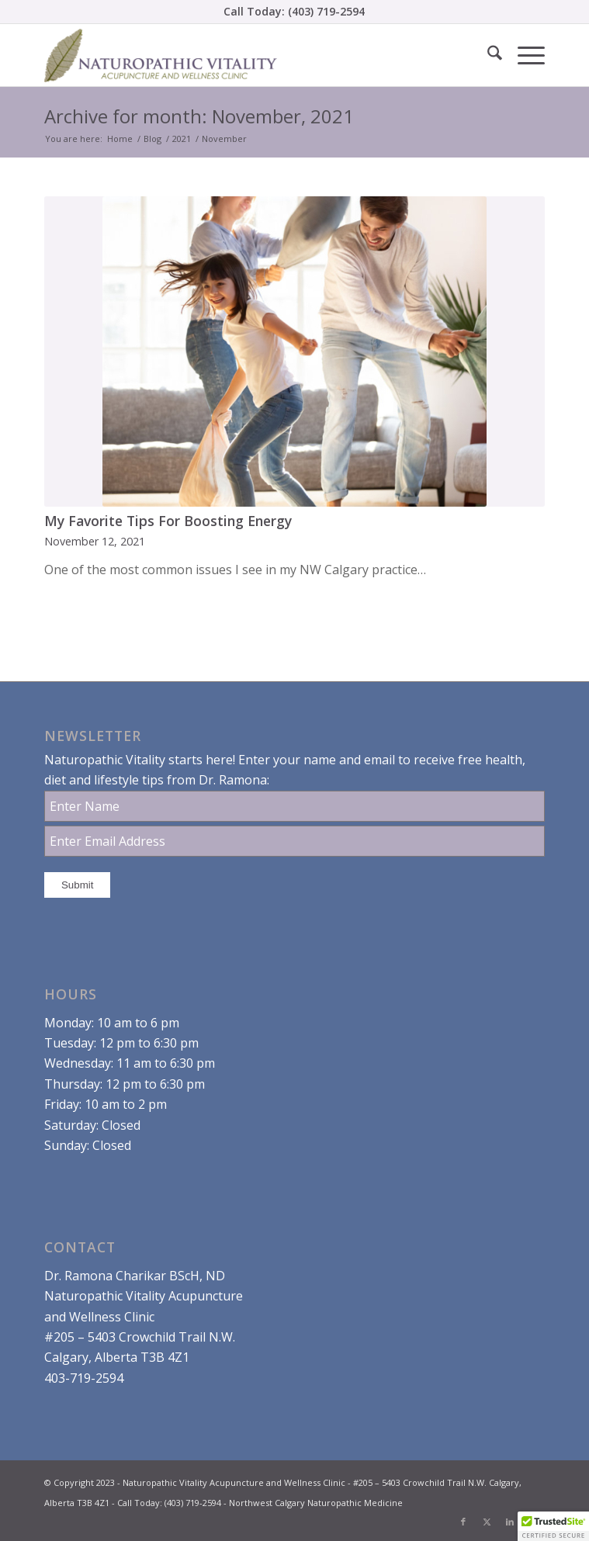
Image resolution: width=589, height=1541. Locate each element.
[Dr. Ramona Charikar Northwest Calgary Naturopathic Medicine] (244, 55)
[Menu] (523, 55)
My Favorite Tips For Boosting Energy (168, 520)
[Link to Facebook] (463, 1521)
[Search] (487, 55)
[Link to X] (486, 1521)
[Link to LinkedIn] (509, 1521)
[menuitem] (487, 55)
